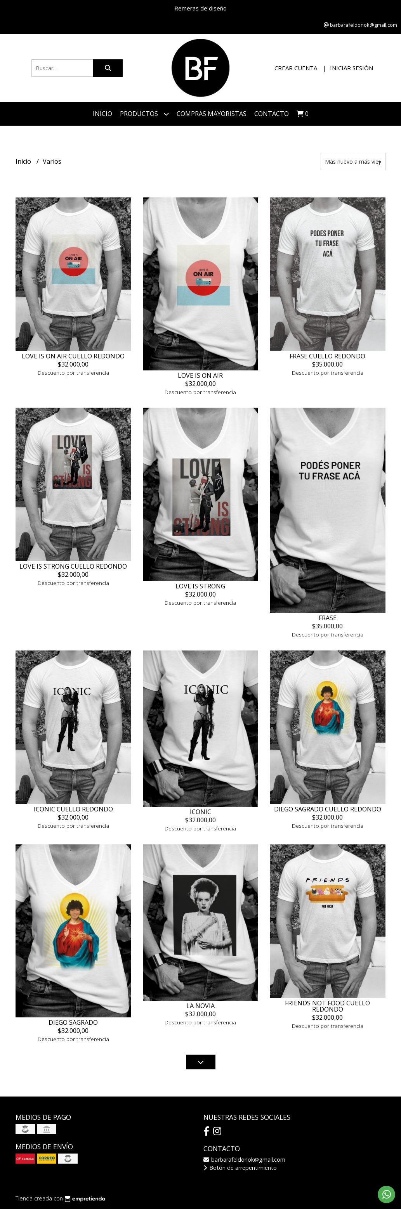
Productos (144, 114)
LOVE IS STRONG (200, 586)
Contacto (271, 113)
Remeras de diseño (200, 8)
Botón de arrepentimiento (240, 1167)
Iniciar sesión (351, 68)
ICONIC (200, 812)
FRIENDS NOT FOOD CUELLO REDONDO (327, 1006)
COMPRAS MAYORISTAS (212, 113)
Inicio (102, 113)
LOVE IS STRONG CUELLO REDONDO (73, 566)
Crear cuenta (295, 68)
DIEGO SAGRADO (73, 1022)
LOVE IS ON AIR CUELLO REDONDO (73, 356)
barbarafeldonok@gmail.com (244, 1159)
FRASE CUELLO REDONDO (327, 356)
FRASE (328, 618)
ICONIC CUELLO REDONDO (73, 809)
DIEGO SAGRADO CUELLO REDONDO (327, 809)
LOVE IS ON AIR (200, 375)
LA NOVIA (200, 1005)
